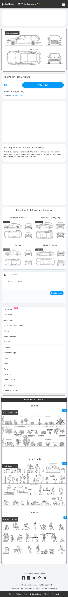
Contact (55, 594)
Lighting (7, 347)
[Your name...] (25, 275)
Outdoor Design (10, 353)
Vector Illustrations (28, 4)
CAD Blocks (9, 4)
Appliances (8, 315)
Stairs (6, 369)
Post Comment (56, 293)
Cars (21, 95)
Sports (6, 363)
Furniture (7, 331)
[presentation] (24, 296)
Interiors (7, 342)
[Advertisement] (34, 18)
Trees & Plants (9, 380)
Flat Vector (8, 309)
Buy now (43, 85)
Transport (15, 95)
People (6, 358)
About (46, 594)
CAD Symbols (9, 385)
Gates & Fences (10, 336)
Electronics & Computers (13, 326)
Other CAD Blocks (11, 391)
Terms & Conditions (32, 594)
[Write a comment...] (36, 284)
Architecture (8, 320)
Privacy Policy (15, 594)
